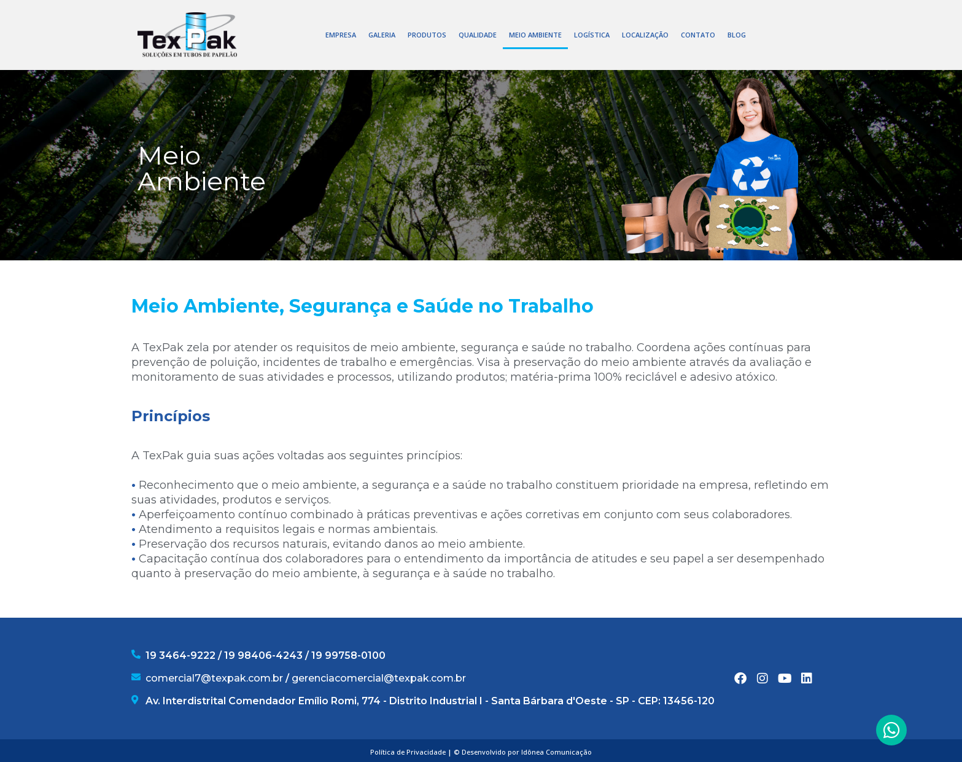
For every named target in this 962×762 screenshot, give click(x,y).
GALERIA (381, 34)
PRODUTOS (427, 34)
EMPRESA (340, 34)
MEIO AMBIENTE (535, 34)
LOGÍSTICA (592, 34)
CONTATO (698, 34)
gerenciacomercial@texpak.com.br (379, 678)
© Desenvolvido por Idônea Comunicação (523, 751)
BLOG (736, 34)
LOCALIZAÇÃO (645, 34)
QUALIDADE (478, 34)
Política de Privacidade (408, 751)
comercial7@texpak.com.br (214, 678)
